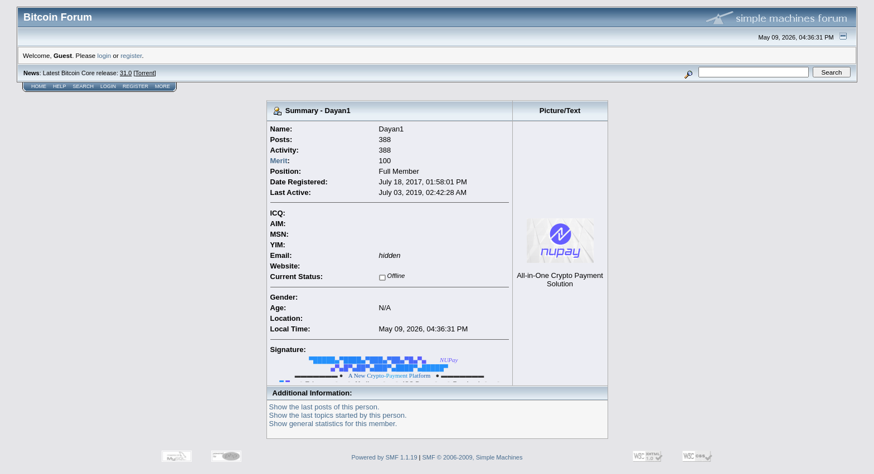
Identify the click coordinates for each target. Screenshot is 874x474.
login (104, 55)
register (131, 55)
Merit (279, 161)
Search (83, 86)
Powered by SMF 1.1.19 (384, 457)
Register (135, 86)
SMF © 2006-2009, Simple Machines (473, 457)
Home (38, 86)
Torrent (144, 73)
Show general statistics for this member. (333, 423)
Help (59, 86)
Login (108, 86)
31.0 (126, 73)
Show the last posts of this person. (324, 407)
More (162, 86)
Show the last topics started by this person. (338, 415)
